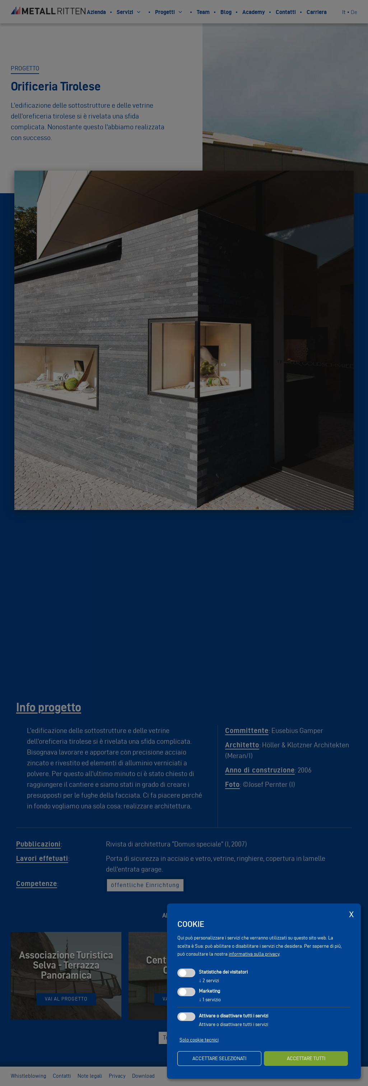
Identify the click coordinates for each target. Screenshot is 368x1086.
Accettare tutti (306, 1058)
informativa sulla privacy (254, 954)
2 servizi (209, 980)
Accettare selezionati (219, 1058)
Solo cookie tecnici (199, 1040)
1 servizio (210, 999)
